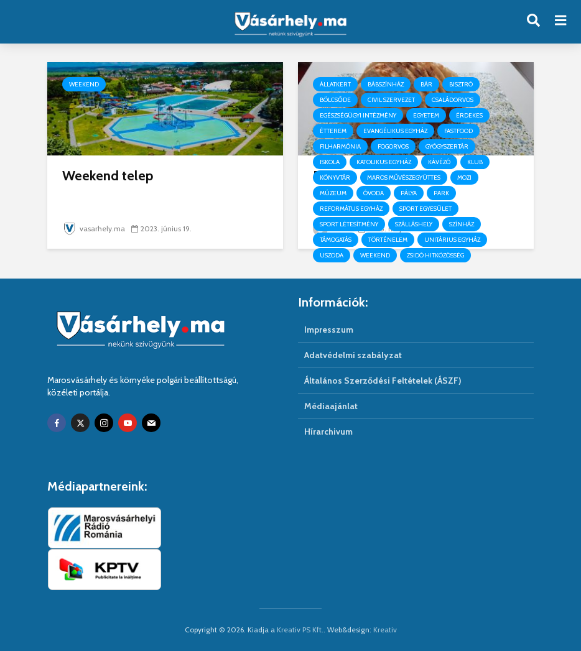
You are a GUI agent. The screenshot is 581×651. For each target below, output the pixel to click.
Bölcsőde (335, 100)
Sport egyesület (425, 209)
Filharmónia (340, 146)
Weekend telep (107, 175)
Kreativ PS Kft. (300, 629)
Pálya (409, 193)
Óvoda (373, 193)
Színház (461, 224)
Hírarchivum (328, 431)
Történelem (387, 240)
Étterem (333, 131)
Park (441, 193)
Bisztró (461, 84)
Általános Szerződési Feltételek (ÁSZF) (383, 380)
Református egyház (351, 209)
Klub (475, 162)
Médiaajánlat (331, 406)
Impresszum (328, 329)
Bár (426, 84)
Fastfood (458, 131)
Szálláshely (413, 224)
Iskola (330, 162)
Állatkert (335, 84)
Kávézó (439, 162)
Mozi (464, 177)
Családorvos (452, 100)
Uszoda (331, 255)
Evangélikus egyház (395, 131)
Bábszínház (386, 84)
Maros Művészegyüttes (403, 177)
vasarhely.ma (93, 228)
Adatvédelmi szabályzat (353, 355)
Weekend (84, 84)
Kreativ (385, 629)
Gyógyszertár (446, 146)
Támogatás (335, 240)
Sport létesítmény (349, 224)
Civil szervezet (391, 100)
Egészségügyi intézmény (358, 115)
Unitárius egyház (452, 240)
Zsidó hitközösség (435, 255)
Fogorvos (393, 146)
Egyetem (426, 115)
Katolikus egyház (383, 162)
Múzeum (333, 193)
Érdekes (469, 115)
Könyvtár (335, 177)
